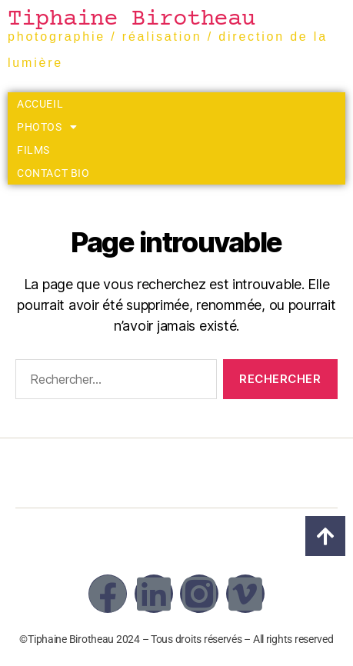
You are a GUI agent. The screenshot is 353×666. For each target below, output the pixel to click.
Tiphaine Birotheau (131, 19)
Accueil (40, 104)
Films (33, 150)
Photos (47, 126)
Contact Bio (53, 173)
